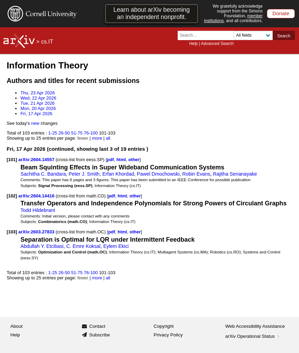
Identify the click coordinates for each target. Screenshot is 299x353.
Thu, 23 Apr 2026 (37, 92)
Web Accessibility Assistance (255, 326)
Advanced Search (217, 43)
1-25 (52, 133)
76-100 (90, 133)
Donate (280, 13)
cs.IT (47, 42)
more (97, 138)
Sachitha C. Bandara (43, 174)
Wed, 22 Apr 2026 (38, 98)
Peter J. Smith (84, 174)
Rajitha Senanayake (235, 174)
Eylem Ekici (116, 246)
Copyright (164, 326)
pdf (110, 159)
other (133, 159)
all (108, 138)
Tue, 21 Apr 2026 (37, 103)
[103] (12, 231)
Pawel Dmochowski (158, 174)
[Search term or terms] (208, 35)
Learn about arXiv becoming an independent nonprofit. (151, 13)
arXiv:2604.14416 (37, 195)
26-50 (64, 133)
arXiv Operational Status (253, 336)
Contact (97, 326)
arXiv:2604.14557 (37, 159)
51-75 (77, 133)
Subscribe (99, 334)
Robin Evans (196, 174)
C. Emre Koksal (83, 246)
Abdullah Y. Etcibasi (42, 246)
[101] (12, 159)
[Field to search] (253, 35)
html (121, 159)
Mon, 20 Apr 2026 (38, 108)
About (16, 326)
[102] (12, 195)
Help (193, 43)
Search (283, 36)
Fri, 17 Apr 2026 (36, 113)
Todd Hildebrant (37, 210)
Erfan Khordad (118, 174)
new (35, 123)
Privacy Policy (168, 334)
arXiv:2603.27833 (37, 231)
